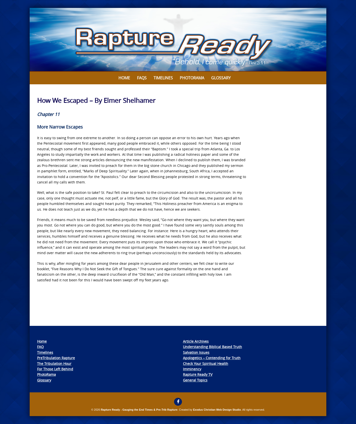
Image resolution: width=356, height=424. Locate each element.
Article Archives (196, 341)
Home (124, 78)
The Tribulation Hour (54, 363)
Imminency (192, 369)
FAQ (40, 346)
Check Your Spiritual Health (205, 363)
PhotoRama (46, 374)
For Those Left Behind (55, 369)
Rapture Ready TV (197, 374)
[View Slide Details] (178, 40)
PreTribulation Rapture (56, 358)
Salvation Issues (196, 352)
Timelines (163, 78)
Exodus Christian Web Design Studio (217, 409)
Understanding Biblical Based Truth (212, 346)
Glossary (221, 78)
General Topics (195, 380)
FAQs (142, 78)
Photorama (192, 78)
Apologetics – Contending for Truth (212, 358)
